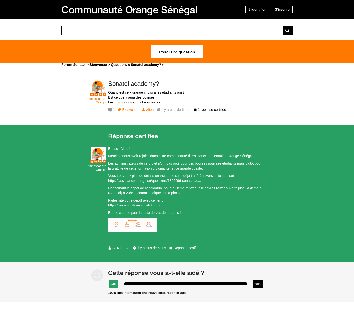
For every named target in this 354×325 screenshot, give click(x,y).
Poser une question (177, 51)
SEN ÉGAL (121, 248)
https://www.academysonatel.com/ (134, 205)
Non (258, 284)
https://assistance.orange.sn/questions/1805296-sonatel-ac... (154, 181)
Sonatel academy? (133, 83)
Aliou (150, 110)
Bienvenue (130, 110)
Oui (113, 284)
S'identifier (257, 9)
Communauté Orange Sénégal (129, 9)
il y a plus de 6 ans (152, 248)
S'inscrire (282, 9)
